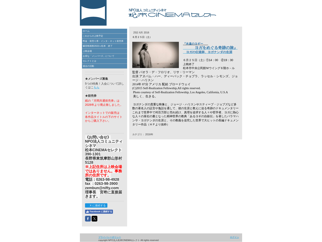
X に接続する (96, 205)
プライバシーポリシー (109, 237)
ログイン (234, 237)
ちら (96, 87)
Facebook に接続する (99, 211)
